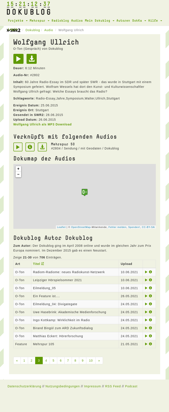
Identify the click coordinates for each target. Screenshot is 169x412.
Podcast (131, 386)
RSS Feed (113, 386)
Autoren (123, 20)
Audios (77, 20)
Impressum (92, 386)
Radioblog (60, 20)
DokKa (139, 20)
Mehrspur (39, 20)
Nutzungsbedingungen (63, 386)
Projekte (18, 20)
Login (13, 29)
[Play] (19, 60)
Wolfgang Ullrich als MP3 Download (42, 124)
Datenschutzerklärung (24, 386)
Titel (36, 264)
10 (91, 360)
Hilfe (155, 20)
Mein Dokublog (99, 20)
